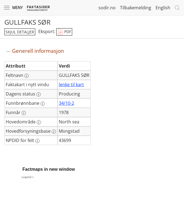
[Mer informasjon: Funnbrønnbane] (42, 104)
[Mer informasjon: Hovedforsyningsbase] (54, 131)
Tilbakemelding (135, 8)
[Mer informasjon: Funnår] (24, 113)
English (163, 8)
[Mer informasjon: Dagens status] (38, 94)
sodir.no (107, 8)
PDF (64, 32)
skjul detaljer (19, 31)
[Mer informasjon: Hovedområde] (39, 122)
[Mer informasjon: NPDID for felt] (37, 141)
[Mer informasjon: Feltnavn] (26, 76)
